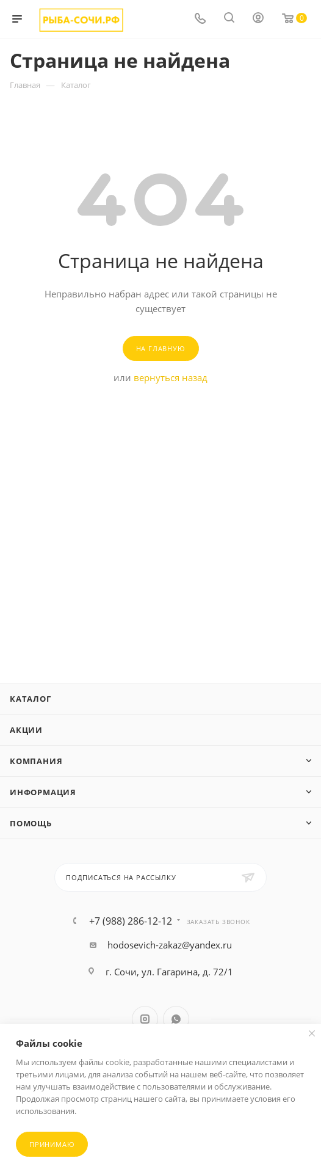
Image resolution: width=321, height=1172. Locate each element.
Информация (43, 792)
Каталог (30, 698)
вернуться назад (170, 377)
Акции (26, 729)
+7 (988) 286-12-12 (130, 921)
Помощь (31, 823)
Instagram (145, 1019)
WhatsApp (176, 1019)
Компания (36, 760)
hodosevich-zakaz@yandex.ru (169, 945)
